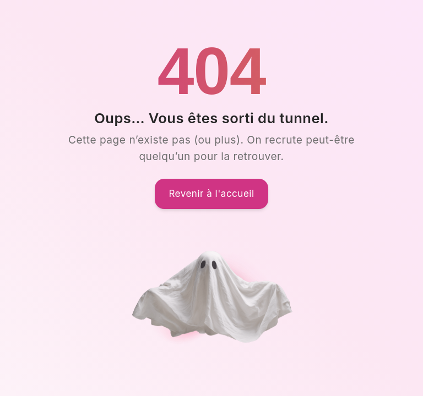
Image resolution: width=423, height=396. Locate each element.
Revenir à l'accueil (211, 193)
